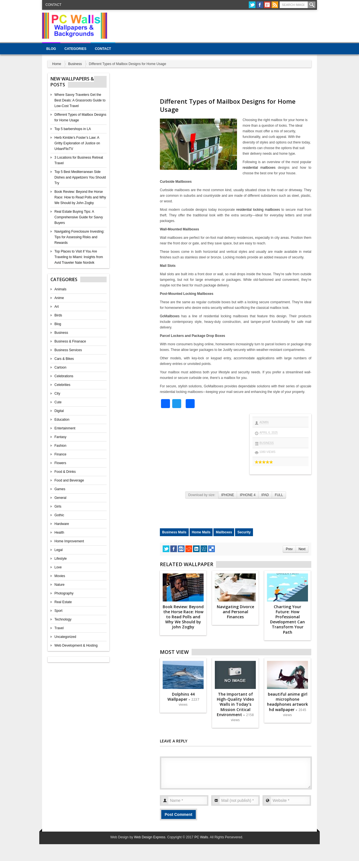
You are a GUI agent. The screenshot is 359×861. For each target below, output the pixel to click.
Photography (63, 593)
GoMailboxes (170, 316)
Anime (59, 298)
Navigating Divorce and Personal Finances (235, 611)
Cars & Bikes (64, 359)
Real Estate (63, 602)
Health (59, 532)
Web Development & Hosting (76, 645)
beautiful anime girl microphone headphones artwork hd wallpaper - (287, 704)
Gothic (59, 515)
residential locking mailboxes (258, 210)
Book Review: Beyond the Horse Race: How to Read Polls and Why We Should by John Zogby (80, 197)
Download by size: (201, 495)
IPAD (265, 495)
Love (58, 567)
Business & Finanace (70, 341)
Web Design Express (149, 837)
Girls (57, 506)
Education (61, 420)
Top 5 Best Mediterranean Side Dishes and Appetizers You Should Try (80, 177)
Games (59, 489)
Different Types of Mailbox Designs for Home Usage (228, 105)
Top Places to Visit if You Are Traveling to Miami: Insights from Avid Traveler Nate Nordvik (78, 257)
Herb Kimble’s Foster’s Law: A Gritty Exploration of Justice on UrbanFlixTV (77, 143)
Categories (75, 49)
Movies (59, 576)
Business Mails (174, 532)
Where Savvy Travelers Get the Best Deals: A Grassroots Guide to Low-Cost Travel (79, 100)
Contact (53, 5)
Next (302, 549)
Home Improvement (69, 541)
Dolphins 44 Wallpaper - (183, 699)
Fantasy (60, 437)
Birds (58, 315)
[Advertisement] (215, 25)
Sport (58, 611)
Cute (57, 402)
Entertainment (64, 428)
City (57, 393)
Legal (58, 550)
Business (75, 64)
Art (56, 307)
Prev (289, 549)
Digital (59, 411)
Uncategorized (65, 637)
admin (263, 422)
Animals (60, 289)
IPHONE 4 (248, 495)
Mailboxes (224, 532)
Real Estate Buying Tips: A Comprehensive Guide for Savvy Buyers (78, 217)
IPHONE (227, 495)
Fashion (60, 446)
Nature (59, 585)
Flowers (60, 463)
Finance (60, 454)
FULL (279, 495)
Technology (63, 619)
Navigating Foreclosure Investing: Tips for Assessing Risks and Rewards (79, 237)
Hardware (61, 524)
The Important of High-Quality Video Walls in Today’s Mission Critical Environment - (235, 706)
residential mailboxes (259, 168)
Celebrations (63, 376)
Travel (59, 628)
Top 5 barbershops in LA (72, 129)
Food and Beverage (69, 480)
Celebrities (62, 385)
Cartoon (60, 367)
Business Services (68, 350)
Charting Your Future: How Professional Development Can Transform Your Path (287, 619)
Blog (51, 49)
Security (243, 532)
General (60, 498)
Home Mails (201, 532)
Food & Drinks (65, 472)
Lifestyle (60, 559)
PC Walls (201, 837)
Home (56, 64)
